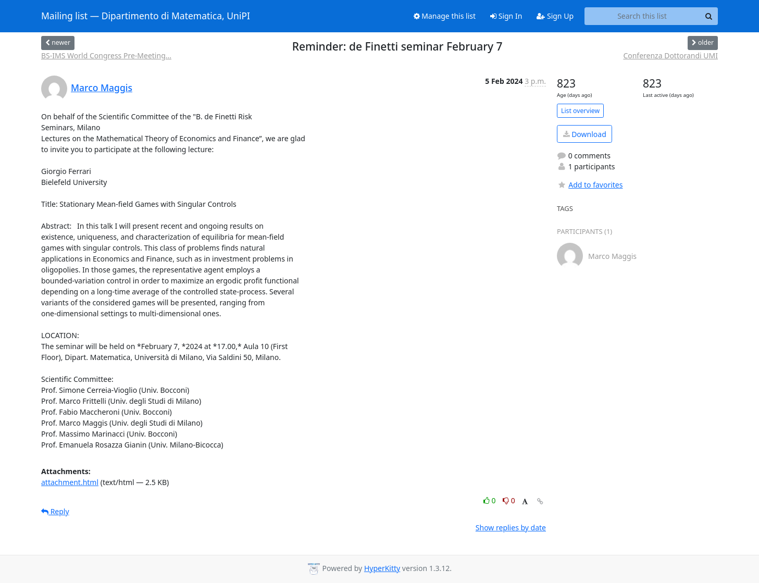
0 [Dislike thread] (509, 500)
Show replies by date (511, 527)
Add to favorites (590, 185)
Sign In (506, 16)
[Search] (708, 16)
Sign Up (555, 16)
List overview (580, 110)
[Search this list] (642, 16)
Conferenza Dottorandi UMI (670, 55)
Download (584, 134)
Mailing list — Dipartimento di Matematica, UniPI (145, 16)
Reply (55, 511)
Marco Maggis (101, 87)
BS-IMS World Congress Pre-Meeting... (106, 55)
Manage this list (445, 16)
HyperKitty (382, 568)
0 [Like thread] (490, 500)
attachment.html (69, 482)
